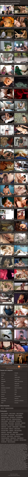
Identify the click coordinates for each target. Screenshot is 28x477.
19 (12, 368)
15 (26, 366)
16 (7, 368)
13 (22, 366)
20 (14, 368)
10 (17, 366)
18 (10, 368)
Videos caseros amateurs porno (10, 1)
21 (16, 368)
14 (24, 366)
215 (19, 368)
